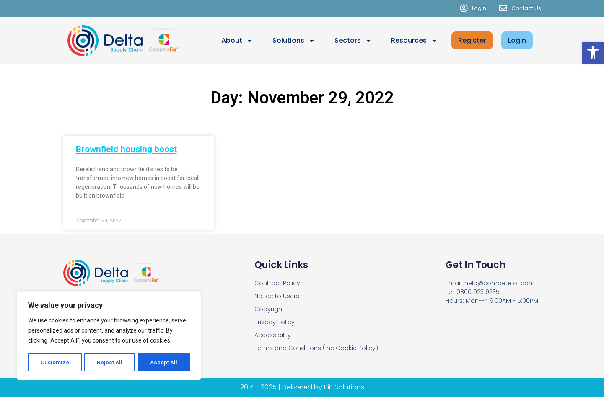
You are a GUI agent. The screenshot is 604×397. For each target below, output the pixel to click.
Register (472, 40)
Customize (55, 362)
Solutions (293, 40)
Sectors (353, 40)
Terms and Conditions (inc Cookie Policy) (316, 348)
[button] (593, 53)
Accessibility (272, 335)
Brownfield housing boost (126, 149)
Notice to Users (276, 296)
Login (517, 40)
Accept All (164, 362)
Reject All (110, 362)
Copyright (269, 309)
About (237, 40)
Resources (414, 40)
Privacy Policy (274, 322)
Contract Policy (277, 283)
